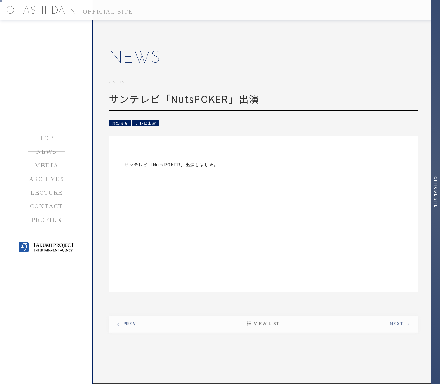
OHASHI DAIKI (69, 11)
